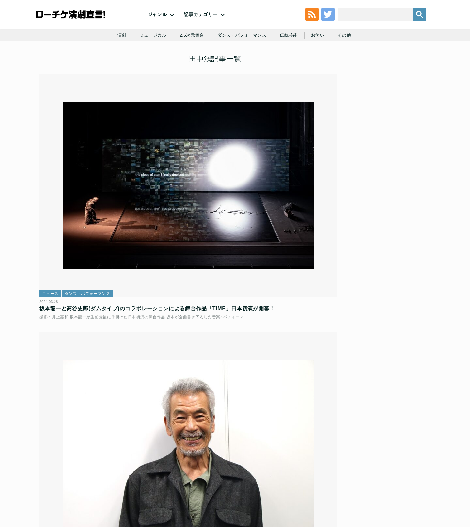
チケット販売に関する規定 (117, 480)
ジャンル (157, 26)
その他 (349, 62)
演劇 (116, 62)
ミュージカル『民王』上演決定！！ (386, 145)
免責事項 (389, 480)
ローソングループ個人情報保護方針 (282, 480)
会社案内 (413, 480)
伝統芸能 (291, 62)
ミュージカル (148, 62)
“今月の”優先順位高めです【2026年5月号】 (391, 244)
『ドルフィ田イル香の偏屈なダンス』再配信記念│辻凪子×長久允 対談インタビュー (393, 342)
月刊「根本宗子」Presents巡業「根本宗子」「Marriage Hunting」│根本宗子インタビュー (393, 384)
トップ (54, 480)
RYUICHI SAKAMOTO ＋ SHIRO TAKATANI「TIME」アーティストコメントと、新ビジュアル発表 (102, 367)
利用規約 (76, 480)
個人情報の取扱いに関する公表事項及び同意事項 (195, 480)
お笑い (322, 62)
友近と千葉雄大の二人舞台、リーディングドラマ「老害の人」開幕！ (390, 213)
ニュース (55, 202)
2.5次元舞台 (190, 62)
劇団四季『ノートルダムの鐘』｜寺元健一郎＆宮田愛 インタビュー (391, 178)
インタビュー (189, 202)
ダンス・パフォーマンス (242, 62)
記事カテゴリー (200, 26)
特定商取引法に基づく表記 (348, 480)
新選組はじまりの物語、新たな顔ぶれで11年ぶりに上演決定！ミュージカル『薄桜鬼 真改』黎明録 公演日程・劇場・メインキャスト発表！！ (391, 119)
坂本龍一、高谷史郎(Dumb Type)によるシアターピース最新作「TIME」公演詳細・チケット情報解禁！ (233, 367)
